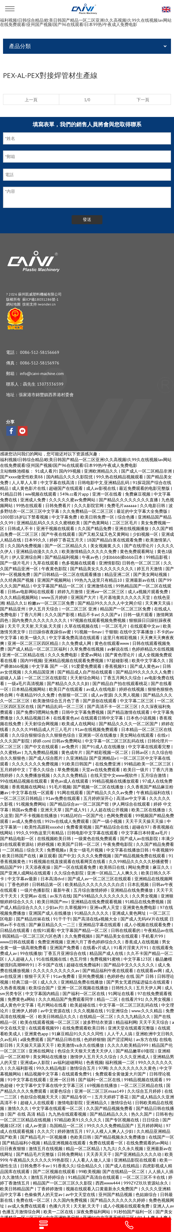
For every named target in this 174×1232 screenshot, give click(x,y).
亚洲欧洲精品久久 (101, 471)
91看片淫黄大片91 (132, 947)
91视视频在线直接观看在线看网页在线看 (68, 861)
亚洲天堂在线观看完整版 (132, 1028)
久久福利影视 (21, 1068)
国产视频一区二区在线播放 (99, 787)
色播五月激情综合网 (21, 1211)
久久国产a (111, 614)
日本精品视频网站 (29, 689)
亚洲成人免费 (33, 500)
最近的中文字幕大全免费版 (143, 511)
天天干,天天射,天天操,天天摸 (35, 626)
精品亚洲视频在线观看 (65, 1143)
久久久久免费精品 (70, 775)
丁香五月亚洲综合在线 (65, 953)
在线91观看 (44, 930)
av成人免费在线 (27, 821)
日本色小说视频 (141, 718)
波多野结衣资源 (98, 1022)
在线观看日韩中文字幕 (102, 718)
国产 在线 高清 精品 (27, 1114)
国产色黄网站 (96, 522)
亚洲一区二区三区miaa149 (99, 1091)
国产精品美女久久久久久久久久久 (102, 568)
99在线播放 (31, 953)
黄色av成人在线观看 (70, 781)
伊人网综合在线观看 (131, 804)
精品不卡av (88, 614)
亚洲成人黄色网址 (129, 913)
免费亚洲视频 (51, 942)
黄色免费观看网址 (137, 551)
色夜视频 (94, 1062)
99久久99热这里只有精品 (40, 833)
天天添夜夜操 (38, 867)
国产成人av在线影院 (139, 838)
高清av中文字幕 (131, 798)
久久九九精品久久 (134, 1016)
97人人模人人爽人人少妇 (110, 1131)
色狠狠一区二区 (73, 695)
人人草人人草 (25, 482)
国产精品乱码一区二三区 (61, 706)
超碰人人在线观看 (37, 1102)
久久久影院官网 (89, 505)
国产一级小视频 (107, 821)
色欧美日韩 (81, 1137)
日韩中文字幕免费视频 (83, 712)
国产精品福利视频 (62, 557)
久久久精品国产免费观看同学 (66, 999)
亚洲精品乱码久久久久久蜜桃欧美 (49, 522)
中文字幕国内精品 (42, 993)
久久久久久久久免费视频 (36, 764)
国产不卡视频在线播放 (36, 815)
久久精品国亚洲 (39, 672)
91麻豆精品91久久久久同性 (78, 1033)
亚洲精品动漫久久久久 (38, 551)
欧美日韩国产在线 (19, 856)
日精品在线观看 (15, 930)
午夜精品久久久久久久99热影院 (39, 1160)
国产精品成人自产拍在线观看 (85, 672)
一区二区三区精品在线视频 (26, 1120)
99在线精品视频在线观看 (24, 781)
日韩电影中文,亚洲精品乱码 (104, 482)
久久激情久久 (15, 1177)
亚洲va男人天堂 (105, 907)
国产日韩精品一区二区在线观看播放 (68, 574)
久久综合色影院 (69, 873)
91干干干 (62, 919)
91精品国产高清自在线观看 (94, 1177)
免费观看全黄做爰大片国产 (121, 1074)
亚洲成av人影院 (35, 1062)
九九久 (109, 1148)
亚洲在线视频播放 (132, 528)
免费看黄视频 (79, 827)
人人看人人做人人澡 (92, 1160)
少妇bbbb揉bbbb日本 (123, 557)
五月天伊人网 (149, 988)
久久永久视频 (131, 1148)
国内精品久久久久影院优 (70, 477)
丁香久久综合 (42, 769)
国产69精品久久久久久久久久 (101, 896)
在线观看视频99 (44, 1028)
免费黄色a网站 (22, 999)
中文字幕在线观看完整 (150, 746)
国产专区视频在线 (122, 1120)
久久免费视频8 (79, 936)
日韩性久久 (122, 988)
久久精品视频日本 (33, 718)
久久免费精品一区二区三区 (88, 511)
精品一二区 (108, 999)
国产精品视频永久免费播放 (121, 1137)
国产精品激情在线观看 (129, 712)
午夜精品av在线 (158, 930)
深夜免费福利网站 (93, 1211)
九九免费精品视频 (41, 752)
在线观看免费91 (77, 1074)
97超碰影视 (118, 660)
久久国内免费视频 (25, 545)
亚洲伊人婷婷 (25, 1011)
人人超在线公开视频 (109, 810)
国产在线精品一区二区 (124, 1171)
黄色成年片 (72, 752)
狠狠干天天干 (37, 976)
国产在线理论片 (139, 545)
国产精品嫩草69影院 (136, 1051)
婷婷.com (41, 741)
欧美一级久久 (33, 637)
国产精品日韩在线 (64, 1039)
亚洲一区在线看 (107, 494)
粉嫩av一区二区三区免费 (52, 603)
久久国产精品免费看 (155, 844)
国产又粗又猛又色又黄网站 (104, 534)
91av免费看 (64, 976)
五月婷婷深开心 (98, 798)
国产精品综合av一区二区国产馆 (80, 804)
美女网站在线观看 (137, 735)
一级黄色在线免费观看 (96, 838)
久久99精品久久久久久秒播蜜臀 (139, 861)
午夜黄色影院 (54, 568)
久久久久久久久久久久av (56, 970)
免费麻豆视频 (138, 494)
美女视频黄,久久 (106, 545)
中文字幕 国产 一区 (50, 666)
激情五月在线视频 (46, 1148)
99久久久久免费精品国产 (111, 1125)
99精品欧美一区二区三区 (148, 764)
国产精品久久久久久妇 (68, 683)
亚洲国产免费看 (65, 947)
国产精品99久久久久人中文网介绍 (110, 603)
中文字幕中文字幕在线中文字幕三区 (50, 1085)
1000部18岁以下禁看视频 (25, 517)
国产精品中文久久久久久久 (130, 965)
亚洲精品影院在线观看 (135, 1160)
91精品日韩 (11, 494)
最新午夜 (62, 890)
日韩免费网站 (70, 1154)
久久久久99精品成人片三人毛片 (42, 729)
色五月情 (79, 959)
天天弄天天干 (99, 1154)
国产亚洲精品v (103, 758)
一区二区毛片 (115, 626)
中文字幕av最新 (23, 878)
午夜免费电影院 (118, 844)
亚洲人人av (163, 1206)
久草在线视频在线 (81, 626)
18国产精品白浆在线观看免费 (115, 540)
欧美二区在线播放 (148, 810)
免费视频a (57, 850)
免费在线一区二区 (33, 1200)
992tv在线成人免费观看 (67, 821)
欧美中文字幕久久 (149, 660)
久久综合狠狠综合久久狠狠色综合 (44, 735)
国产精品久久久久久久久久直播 (129, 500)
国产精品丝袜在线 (33, 919)
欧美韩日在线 (112, 867)
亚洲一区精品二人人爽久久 (113, 873)
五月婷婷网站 (150, 1125)
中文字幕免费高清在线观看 (75, 637)
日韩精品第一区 (47, 884)
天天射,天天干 (87, 1206)
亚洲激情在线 (100, 586)
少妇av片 (54, 907)
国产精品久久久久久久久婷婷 (118, 1200)
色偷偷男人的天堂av (43, 1194)
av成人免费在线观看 (27, 1206)
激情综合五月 (83, 1068)
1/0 (87, 99)
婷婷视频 (46, 844)
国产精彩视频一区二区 (107, 752)
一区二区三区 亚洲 (80, 609)
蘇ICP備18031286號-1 (40, 299)
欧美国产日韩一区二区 (79, 844)
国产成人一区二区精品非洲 (147, 471)
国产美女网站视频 (150, 574)
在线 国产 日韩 (140, 976)
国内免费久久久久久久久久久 (40, 620)
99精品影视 (157, 557)
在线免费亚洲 (108, 764)
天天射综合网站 (85, 678)
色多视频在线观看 (79, 563)
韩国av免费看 (25, 810)
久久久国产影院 (15, 741)
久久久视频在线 (88, 1011)
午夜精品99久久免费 (36, 695)
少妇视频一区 (146, 534)
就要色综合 (61, 1091)
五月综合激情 (154, 775)
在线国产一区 (161, 1137)
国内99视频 (70, 471)
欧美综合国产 (42, 988)
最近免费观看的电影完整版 (145, 488)
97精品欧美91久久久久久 (78, 1120)
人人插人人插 (160, 1171)
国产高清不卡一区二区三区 (113, 706)
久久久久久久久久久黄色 (133, 1068)
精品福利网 (126, 1022)
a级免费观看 (32, 1039)
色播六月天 (60, 1206)
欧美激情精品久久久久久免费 (90, 551)
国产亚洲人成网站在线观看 (26, 873)
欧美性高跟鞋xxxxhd (44, 827)
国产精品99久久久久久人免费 (144, 672)
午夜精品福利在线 (153, 792)
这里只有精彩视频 (120, 637)
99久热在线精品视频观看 (120, 477)
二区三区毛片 (125, 522)
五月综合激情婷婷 (90, 890)
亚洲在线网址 (42, 1051)
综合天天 (36, 850)
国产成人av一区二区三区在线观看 (100, 878)
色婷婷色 (115, 976)
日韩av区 (140, 752)
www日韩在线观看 (18, 942)
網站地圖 (13, 304)
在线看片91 (132, 999)
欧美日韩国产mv (53, 901)
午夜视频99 (163, 850)
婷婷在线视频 (132, 689)
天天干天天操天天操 (145, 821)
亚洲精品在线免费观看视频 (97, 901)
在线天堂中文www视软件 (114, 775)
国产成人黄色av (145, 666)
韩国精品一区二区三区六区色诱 (32, 936)
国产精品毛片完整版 (35, 1154)
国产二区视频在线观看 (54, 1171)
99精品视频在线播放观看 (116, 781)
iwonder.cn (47, 304)
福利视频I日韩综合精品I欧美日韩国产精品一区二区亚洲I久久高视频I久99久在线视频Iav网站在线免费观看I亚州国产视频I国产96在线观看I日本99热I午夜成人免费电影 (86, 22)
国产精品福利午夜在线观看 (108, 970)
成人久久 (49, 982)
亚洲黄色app (37, 1033)
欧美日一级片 (136, 769)
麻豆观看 (47, 856)
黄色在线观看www (112, 643)
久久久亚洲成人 (135, 1056)
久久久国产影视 (60, 614)
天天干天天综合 (154, 1022)
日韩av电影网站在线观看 (31, 591)
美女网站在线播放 (50, 1056)
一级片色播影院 (35, 890)
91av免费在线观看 (63, 798)
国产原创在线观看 (100, 700)
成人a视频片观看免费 (148, 591)
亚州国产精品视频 (116, 1194)
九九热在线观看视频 (68, 1114)
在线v (163, 735)
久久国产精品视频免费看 (110, 1108)
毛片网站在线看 (52, 1005)
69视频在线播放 (102, 1085)
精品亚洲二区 (118, 574)
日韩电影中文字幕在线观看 (93, 833)
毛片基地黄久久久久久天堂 (125, 597)
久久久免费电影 (63, 655)
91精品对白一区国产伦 (82, 815)
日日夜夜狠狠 (13, 1148)
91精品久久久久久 (92, 913)
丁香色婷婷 (19, 884)
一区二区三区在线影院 (46, 678)
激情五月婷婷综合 (48, 1177)
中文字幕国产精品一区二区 (59, 586)
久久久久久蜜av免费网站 (73, 500)
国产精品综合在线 (112, 827)
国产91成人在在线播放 (104, 746)
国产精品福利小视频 (21, 1143)
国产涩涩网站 (120, 1039)
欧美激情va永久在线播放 (81, 1045)
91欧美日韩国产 (77, 764)
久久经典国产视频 (17, 580)
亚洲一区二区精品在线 (24, 655)
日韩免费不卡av (35, 1166)
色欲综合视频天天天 (40, 1097)
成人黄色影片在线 (29, 488)
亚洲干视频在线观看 (56, 528)
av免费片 (71, 746)
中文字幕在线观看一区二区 (58, 1108)
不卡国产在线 (51, 965)
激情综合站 (122, 1102)
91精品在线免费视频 (145, 901)
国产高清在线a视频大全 (95, 919)
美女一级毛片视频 (86, 850)
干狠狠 (111, 632)
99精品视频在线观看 (144, 1079)
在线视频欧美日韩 (54, 838)
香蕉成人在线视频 (142, 942)
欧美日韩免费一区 (97, 517)
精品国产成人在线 (106, 953)
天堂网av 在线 (34, 896)
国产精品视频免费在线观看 (140, 856)
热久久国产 (142, 1114)
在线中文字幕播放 (137, 632)
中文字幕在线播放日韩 (128, 850)
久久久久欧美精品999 (128, 1045)
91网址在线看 (121, 993)
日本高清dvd (53, 878)
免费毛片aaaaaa (122, 505)
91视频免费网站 (31, 804)
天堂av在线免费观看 (101, 769)
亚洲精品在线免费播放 (132, 890)
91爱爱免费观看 (87, 666)
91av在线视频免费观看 (97, 729)
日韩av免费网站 (67, 741)
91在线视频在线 (52, 959)
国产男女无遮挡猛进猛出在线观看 (138, 982)
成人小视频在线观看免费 (148, 924)
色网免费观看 (120, 815)
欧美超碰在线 (83, 1005)
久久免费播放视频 (33, 775)
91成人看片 (46, 471)
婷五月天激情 (150, 568)
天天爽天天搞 (158, 603)
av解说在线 (118, 649)
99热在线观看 (29, 505)
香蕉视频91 (116, 666)
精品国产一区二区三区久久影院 (63, 1183)
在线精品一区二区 (96, 1016)
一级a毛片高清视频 (26, 683)
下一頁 (143, 99)
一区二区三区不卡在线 (144, 1177)
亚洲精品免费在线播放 (82, 982)
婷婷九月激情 (70, 591)
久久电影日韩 (153, 505)
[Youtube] (22, 431)
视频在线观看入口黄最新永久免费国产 (102, 1189)
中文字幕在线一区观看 (33, 792)
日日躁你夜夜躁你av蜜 (50, 632)
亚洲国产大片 (84, 597)
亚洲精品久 (97, 1102)
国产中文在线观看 (42, 746)
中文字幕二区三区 (137, 700)
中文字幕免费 (65, 517)
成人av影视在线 (101, 488)
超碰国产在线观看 (66, 488)
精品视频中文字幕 (42, 1074)
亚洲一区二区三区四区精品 (34, 643)
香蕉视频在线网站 (29, 787)
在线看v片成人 (97, 947)
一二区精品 (13, 850)
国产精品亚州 (13, 609)
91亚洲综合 (117, 1011)
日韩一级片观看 (138, 614)
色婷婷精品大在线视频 (153, 649)
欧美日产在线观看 (66, 689)
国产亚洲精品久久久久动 (139, 1154)
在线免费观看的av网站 (148, 1143)
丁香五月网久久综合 (122, 678)
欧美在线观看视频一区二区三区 (50, 1022)
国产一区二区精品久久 (66, 545)
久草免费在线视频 (87, 649)
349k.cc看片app (75, 494)
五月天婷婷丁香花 (112, 1097)
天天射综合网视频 (42, 723)
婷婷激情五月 (70, 1131)
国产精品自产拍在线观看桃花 (120, 683)
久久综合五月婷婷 (144, 1091)
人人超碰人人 (21, 959)
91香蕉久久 (64, 1166)
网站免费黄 (139, 867)
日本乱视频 (138, 884)
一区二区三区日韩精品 (22, 798)
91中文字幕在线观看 (27, 1079)
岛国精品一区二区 (67, 1125)
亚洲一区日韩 (63, 1079)
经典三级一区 (25, 982)
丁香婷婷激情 (50, 1189)
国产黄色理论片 (120, 655)
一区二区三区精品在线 (142, 1085)
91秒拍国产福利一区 (133, 1211)
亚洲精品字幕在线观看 (100, 924)
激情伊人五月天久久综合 (94, 1056)
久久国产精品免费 (95, 528)
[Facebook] (11, 431)
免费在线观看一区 (106, 1143)
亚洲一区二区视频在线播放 (83, 988)
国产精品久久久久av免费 (110, 792)
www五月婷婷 (55, 597)
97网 (103, 1068)
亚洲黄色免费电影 (140, 907)
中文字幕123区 (138, 959)
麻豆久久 (162, 867)
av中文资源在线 (55, 1011)
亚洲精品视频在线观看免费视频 (74, 660)
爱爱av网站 (92, 655)
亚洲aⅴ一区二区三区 (106, 591)
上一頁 (31, 99)
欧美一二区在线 (59, 1211)
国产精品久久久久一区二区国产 (129, 723)
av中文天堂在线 (81, 1194)
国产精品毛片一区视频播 (44, 1137)
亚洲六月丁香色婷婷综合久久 (94, 942)
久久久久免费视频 (94, 856)
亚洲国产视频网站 (54, 580)
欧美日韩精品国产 (17, 1189)
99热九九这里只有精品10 (98, 580)
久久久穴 (46, 1131)
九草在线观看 (46, 563)
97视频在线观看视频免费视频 (98, 620)
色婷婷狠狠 (94, 1039)
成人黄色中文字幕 (17, 1005)
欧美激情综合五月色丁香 (57, 700)
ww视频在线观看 (41, 494)
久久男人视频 (127, 695)
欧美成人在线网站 (79, 723)
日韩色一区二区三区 (141, 563)
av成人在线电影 (101, 689)
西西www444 (108, 1183)
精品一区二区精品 (83, 1148)
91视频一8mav (88, 632)
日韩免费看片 (58, 505)
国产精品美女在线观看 (117, 936)
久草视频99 (76, 907)
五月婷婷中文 (13, 769)
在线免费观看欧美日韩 (84, 1028)
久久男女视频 (145, 896)
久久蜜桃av (11, 752)
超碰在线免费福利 (84, 965)
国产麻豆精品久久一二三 (52, 924)
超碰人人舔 (11, 678)
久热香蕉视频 (13, 988)
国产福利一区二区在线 (84, 993)
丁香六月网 (31, 614)
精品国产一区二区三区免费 (126, 609)
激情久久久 (19, 1108)
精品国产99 (11, 867)
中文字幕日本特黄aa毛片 (145, 833)
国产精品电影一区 (17, 838)
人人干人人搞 (120, 1033)
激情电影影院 (70, 1102)
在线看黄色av (66, 718)
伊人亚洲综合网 (27, 557)
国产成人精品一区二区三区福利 (38, 649)
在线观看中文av (145, 626)
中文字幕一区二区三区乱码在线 (115, 741)
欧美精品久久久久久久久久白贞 (95, 884)
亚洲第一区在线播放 (98, 735)
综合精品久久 (90, 1166)
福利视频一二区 (120, 1062)
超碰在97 (141, 827)
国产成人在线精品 (122, 1166)
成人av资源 (101, 695)
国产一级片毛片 (15, 563)
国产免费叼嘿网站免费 (38, 712)
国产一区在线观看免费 (75, 867)
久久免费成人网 (77, 643)
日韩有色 (164, 1114)
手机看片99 (152, 936)
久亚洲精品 (76, 758)
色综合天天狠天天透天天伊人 (85, 1051)
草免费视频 (68, 769)
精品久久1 (16, 603)
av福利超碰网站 (68, 1062)
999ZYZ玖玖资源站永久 (146, 1183)
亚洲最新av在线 (140, 580)
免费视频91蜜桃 (105, 959)
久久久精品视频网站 (19, 597)
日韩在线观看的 (126, 930)
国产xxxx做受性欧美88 (22, 477)
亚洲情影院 (109, 563)
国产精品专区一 (77, 1097)
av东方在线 (60, 896)
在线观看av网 (150, 970)
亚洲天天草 (51, 810)
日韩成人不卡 (21, 528)
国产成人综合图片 (46, 758)
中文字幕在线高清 (58, 482)
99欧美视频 (89, 1171)
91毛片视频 (60, 787)
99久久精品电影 (52, 1068)
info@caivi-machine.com (42, 373)
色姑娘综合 (147, 1194)
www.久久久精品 (147, 1011)
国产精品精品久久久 (109, 1114)
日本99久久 (35, 540)
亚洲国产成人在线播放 (50, 913)
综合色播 (127, 517)
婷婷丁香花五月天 (67, 540)
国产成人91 (76, 810)
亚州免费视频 (91, 976)
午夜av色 (91, 557)
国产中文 (66, 856)
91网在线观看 (70, 792)
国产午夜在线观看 (58, 534)
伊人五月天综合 (44, 609)
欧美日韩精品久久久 (57, 1016)
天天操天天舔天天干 (35, 1045)
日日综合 (151, 1120)
